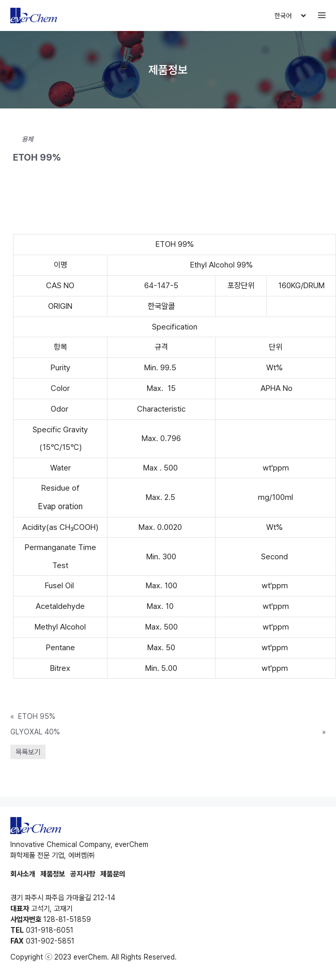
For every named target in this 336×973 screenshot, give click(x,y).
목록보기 (28, 752)
